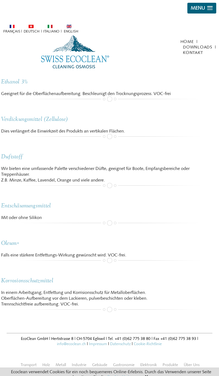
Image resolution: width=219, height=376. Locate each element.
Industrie (79, 365)
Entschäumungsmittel (26, 205)
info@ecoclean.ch (71, 344)
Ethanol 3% (14, 82)
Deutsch (31, 31)
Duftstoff (12, 156)
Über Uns (191, 365)
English (71, 31)
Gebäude (99, 365)
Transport (29, 365)
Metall (61, 365)
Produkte (170, 365)
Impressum (98, 344)
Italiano (51, 31)
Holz (46, 365)
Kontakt (193, 52)
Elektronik (148, 365)
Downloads (197, 47)
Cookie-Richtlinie (148, 344)
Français (11, 31)
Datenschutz (120, 344)
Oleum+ (10, 243)
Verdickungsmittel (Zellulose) (34, 119)
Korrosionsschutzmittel (27, 280)
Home (187, 41)
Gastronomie (124, 365)
